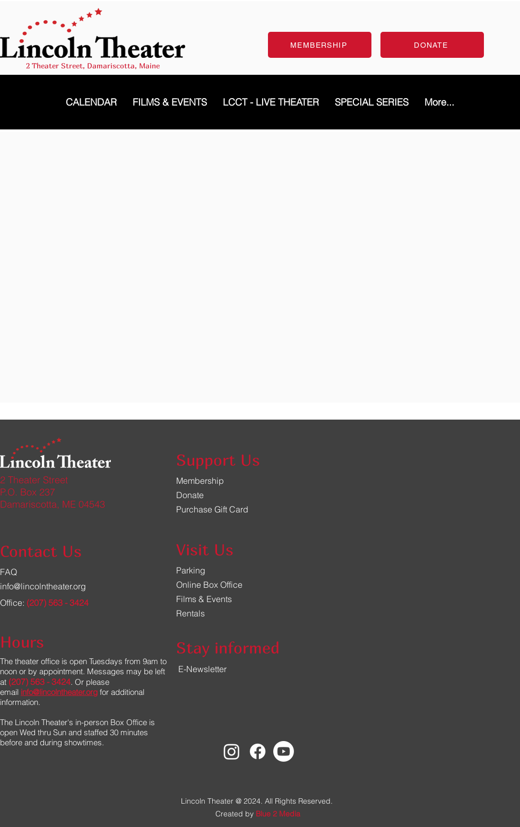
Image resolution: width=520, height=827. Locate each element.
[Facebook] (257, 751)
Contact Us (41, 551)
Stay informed (228, 647)
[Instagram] (231, 751)
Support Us (218, 459)
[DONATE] (432, 45)
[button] (372, 102)
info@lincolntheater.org (43, 586)
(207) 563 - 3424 (58, 602)
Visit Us (204, 549)
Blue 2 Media (278, 814)
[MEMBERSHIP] (319, 45)
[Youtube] (283, 751)
